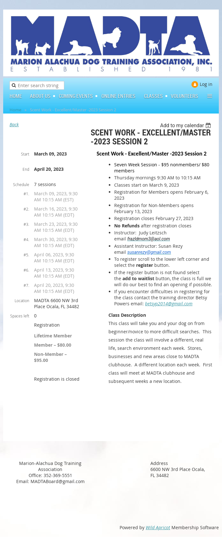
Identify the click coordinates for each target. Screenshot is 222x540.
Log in (206, 84)
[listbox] (186, 125)
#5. (26, 254)
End (26, 169)
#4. (26, 239)
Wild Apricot (158, 527)
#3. (26, 224)
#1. (26, 193)
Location (22, 300)
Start (25, 153)
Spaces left (19, 315)
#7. (26, 285)
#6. (26, 270)
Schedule (21, 184)
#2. (26, 208)
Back (14, 124)
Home (15, 110)
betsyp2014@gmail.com (168, 304)
